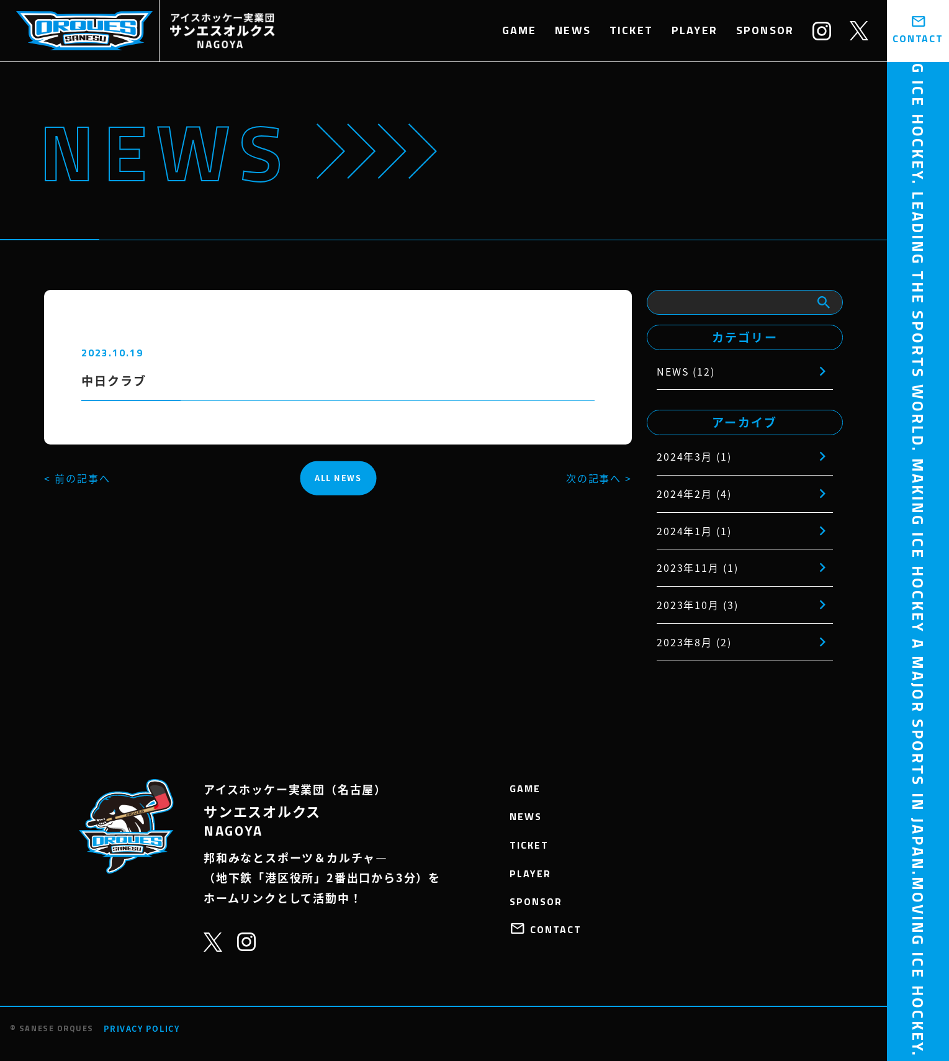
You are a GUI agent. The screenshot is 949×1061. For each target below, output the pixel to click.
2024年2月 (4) (694, 493)
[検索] (823, 302)
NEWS (573, 30)
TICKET (631, 30)
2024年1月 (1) (694, 530)
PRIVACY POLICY (141, 1028)
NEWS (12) (686, 371)
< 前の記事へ (77, 478)
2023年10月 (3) (698, 604)
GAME (519, 30)
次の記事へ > (599, 478)
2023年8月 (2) (694, 641)
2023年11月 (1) (698, 567)
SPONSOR (765, 30)
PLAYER (694, 30)
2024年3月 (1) (694, 456)
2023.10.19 (112, 352)
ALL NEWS (338, 478)
